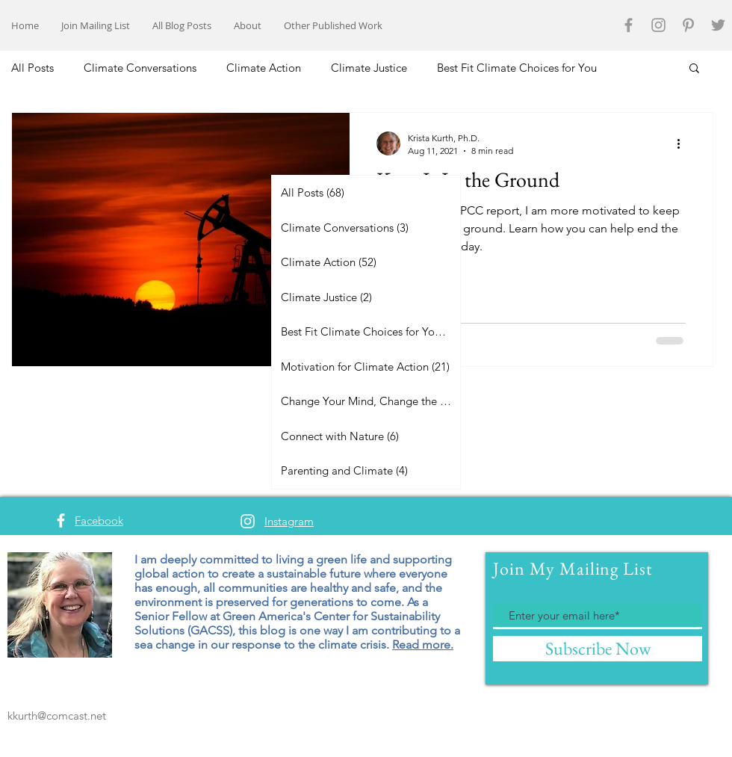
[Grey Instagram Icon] (658, 25)
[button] (694, 69)
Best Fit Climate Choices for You (517, 68)
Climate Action (263, 68)
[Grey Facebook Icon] (628, 25)
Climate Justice (369, 68)
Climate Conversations (140, 68)
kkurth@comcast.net (56, 715)
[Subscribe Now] (597, 648)
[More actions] (683, 143)
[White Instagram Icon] (247, 521)
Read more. (422, 644)
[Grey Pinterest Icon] (688, 25)
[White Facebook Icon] (61, 520)
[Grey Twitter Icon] (718, 25)
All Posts (32, 68)
